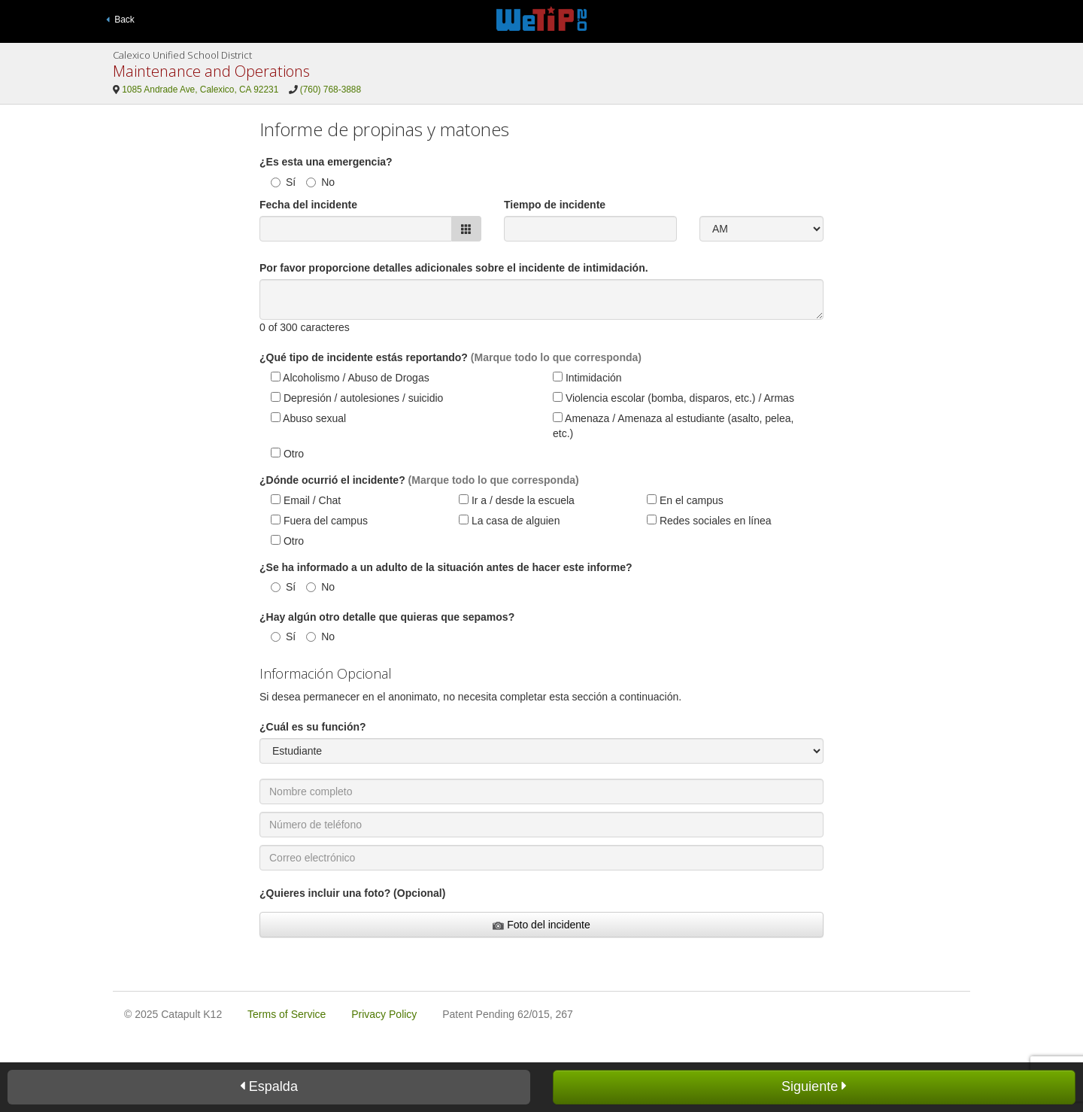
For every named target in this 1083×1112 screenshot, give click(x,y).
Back (120, 19)
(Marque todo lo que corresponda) (556, 357)
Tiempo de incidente (554, 205)
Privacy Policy (384, 1014)
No (320, 182)
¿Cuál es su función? (312, 727)
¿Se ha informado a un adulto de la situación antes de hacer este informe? (446, 567)
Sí (283, 182)
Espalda (269, 1086)
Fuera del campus (319, 521)
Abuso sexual (308, 418)
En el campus (685, 500)
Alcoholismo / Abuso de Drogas (350, 378)
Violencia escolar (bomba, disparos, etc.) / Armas (673, 398)
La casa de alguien (509, 521)
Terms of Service (286, 1014)
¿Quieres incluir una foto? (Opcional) (352, 893)
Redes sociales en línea (709, 521)
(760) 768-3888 (330, 89)
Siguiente (814, 1086)
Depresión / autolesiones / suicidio (357, 398)
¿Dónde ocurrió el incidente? (332, 480)
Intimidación (587, 378)
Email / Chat (306, 500)
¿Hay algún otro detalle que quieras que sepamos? (386, 617)
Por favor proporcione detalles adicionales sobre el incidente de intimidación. (453, 268)
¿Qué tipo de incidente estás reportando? (363, 357)
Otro (287, 454)
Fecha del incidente (308, 205)
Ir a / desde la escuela (517, 500)
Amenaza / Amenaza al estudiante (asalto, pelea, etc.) (673, 425)
